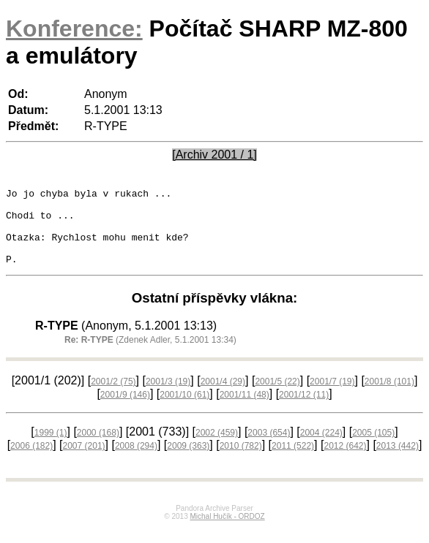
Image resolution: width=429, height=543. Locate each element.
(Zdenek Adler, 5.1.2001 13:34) (150, 355)
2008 (136, 461)
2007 (84, 461)
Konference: (74, 28)
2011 (293, 461)
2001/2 (113, 397)
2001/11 (244, 410)
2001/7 (332, 397)
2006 (31, 461)
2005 (373, 448)
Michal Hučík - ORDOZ (227, 532)
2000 (98, 448)
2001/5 (277, 397)
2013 (397, 461)
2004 (321, 448)
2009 (188, 461)
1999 (50, 448)
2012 (345, 461)
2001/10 (184, 410)
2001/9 (125, 410)
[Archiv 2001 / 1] (214, 154)
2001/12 (304, 410)
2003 (268, 448)
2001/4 (223, 397)
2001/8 (389, 397)
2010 (241, 461)
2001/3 (168, 397)
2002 (216, 448)
